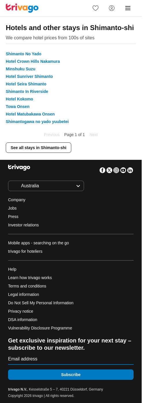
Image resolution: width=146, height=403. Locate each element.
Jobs (12, 208)
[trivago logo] (22, 8)
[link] (95, 8)
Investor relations (23, 225)
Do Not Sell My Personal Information (41, 303)
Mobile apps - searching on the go (38, 243)
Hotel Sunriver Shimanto (29, 76)
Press (13, 216)
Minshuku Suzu (20, 69)
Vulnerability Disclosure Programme (40, 328)
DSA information (22, 319)
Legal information (23, 294)
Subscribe (71, 374)
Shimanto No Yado (23, 54)
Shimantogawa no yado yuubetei (37, 121)
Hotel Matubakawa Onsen (30, 114)
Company (16, 199)
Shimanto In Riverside (27, 91)
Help (12, 269)
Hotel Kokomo (19, 99)
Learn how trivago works (30, 277)
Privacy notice (20, 311)
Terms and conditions (27, 286)
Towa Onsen (17, 106)
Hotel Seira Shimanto (26, 84)
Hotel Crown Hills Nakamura (33, 61)
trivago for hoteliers (25, 251)
